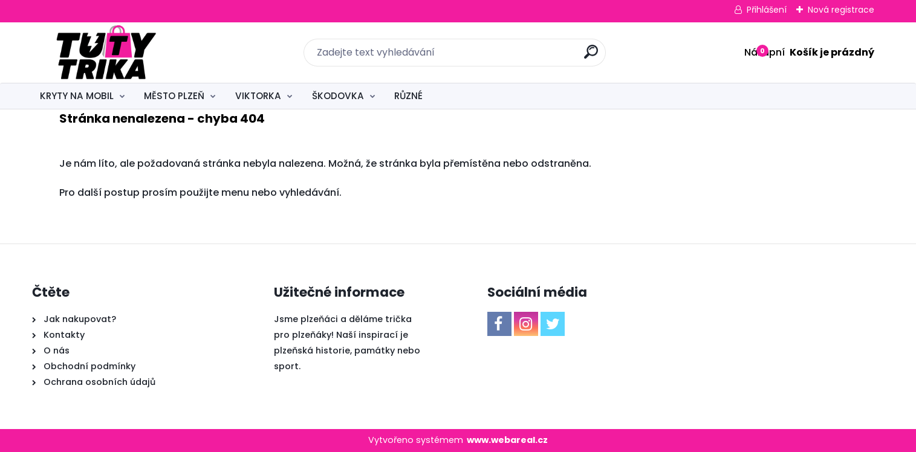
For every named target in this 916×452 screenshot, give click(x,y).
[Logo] (106, 52)
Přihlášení (767, 10)
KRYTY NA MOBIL (77, 95)
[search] (591, 56)
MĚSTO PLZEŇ (174, 95)
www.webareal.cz (507, 440)
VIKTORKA (258, 95)
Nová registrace (841, 10)
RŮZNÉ (408, 95)
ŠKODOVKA (338, 95)
